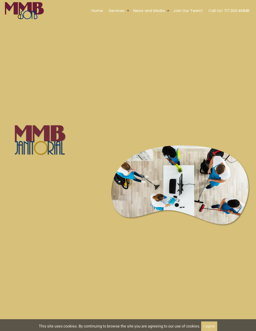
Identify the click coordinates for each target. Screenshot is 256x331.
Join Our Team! (188, 10)
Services (117, 10)
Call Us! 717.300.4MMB (228, 10)
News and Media (149, 10)
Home (97, 10)
